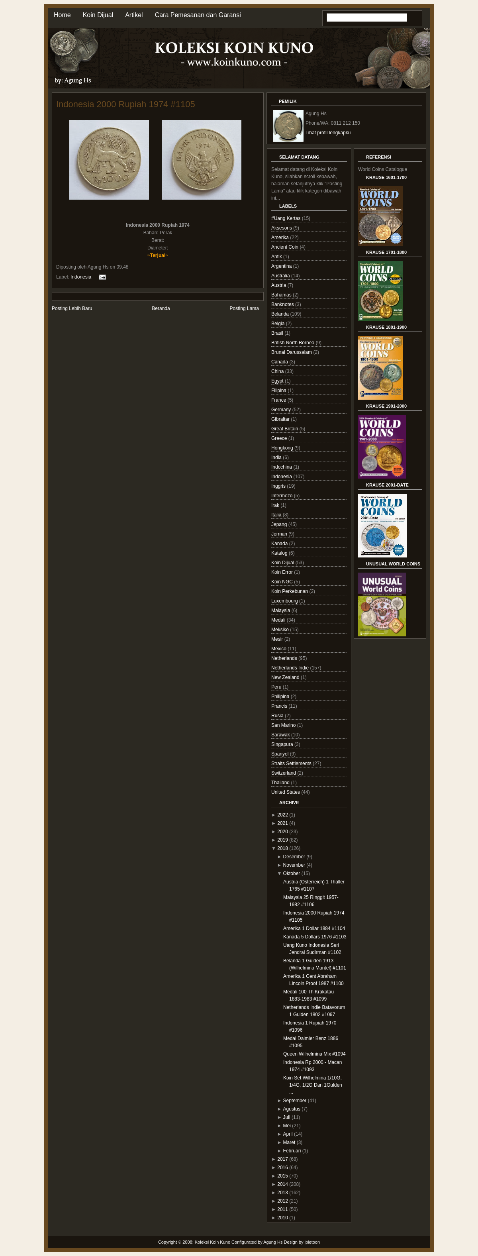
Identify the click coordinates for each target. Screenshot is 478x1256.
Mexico (279, 649)
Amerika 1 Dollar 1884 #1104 (314, 928)
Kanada (280, 543)
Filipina (279, 390)
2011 (282, 1209)
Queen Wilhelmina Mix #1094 (314, 1054)
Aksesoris (282, 228)
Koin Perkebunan (290, 591)
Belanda (280, 314)
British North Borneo (293, 342)
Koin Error (282, 572)
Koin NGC (282, 582)
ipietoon (312, 1242)
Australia (281, 276)
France (279, 400)
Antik (277, 256)
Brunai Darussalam (292, 352)
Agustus (291, 1109)
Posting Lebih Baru (72, 308)
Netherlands (284, 658)
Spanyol (280, 754)
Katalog (280, 553)
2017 (282, 1159)
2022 (282, 815)
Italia (277, 515)
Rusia (278, 715)
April (288, 1134)
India (277, 457)
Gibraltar (281, 419)
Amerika (280, 237)
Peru (277, 687)
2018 (282, 848)
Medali (279, 620)
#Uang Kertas (286, 218)
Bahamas (282, 295)
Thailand (281, 782)
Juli (286, 1117)
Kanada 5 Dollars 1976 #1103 (315, 937)
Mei (287, 1125)
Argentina (282, 266)
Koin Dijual (98, 15)
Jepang (279, 524)
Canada (280, 362)
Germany (281, 409)
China (278, 371)
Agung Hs (272, 1242)
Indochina (282, 467)
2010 (282, 1218)
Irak (275, 505)
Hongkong (282, 448)
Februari (292, 1151)
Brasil (277, 333)
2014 (282, 1184)
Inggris (279, 486)
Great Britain (285, 429)
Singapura (282, 744)
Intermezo (282, 495)
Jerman (279, 534)
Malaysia (281, 610)
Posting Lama (244, 308)
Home (62, 15)
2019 (282, 840)
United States (286, 792)
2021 (282, 823)
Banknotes (283, 304)
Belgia (278, 323)
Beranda (161, 308)
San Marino (284, 725)
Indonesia (81, 276)
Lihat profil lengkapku (328, 132)
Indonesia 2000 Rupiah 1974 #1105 (125, 104)
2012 (282, 1201)
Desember (294, 857)
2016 (282, 1167)
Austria (279, 285)
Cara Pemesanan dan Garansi (198, 15)
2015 (282, 1176)
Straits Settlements (292, 763)
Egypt (278, 381)
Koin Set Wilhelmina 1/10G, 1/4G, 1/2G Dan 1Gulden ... (312, 1085)
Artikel (134, 15)
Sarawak (281, 735)
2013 (282, 1192)
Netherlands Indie (290, 668)
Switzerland (284, 773)
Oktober (291, 873)
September (295, 1100)
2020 (282, 831)
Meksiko (280, 629)
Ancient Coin (285, 247)
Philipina (281, 696)
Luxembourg (285, 601)
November (294, 865)
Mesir (277, 639)
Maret (289, 1142)
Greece (279, 438)
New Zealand (286, 677)
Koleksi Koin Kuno (212, 1242)
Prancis (279, 706)
